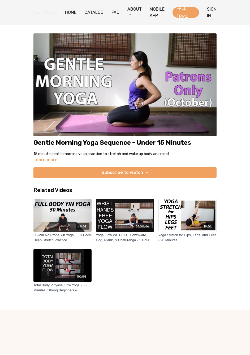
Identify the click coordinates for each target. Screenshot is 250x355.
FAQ (115, 12)
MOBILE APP (157, 12)
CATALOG (94, 12)
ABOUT (134, 11)
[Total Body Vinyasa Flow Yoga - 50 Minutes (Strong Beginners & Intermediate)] (62, 288)
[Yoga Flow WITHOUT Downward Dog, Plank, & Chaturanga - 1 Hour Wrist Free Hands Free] (125, 238)
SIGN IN (212, 12)
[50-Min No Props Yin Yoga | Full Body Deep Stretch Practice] (62, 238)
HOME (70, 12)
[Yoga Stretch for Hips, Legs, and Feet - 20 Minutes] (187, 238)
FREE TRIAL (182, 12)
